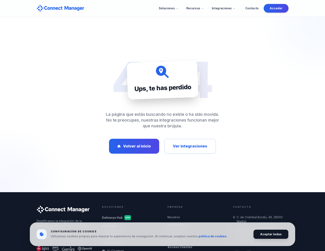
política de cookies (213, 236)
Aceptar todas (271, 234)
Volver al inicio (134, 146)
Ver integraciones (190, 146)
